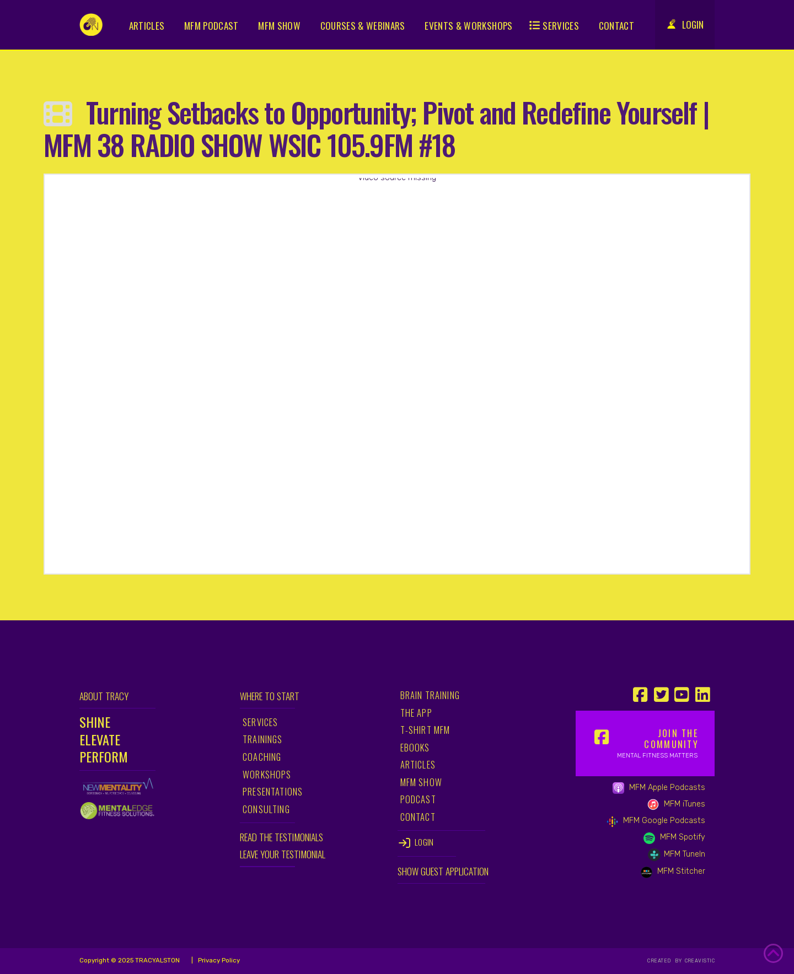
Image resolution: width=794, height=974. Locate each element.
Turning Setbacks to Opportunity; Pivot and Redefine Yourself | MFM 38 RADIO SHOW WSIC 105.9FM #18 (376, 127)
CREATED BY (665, 961)
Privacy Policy (218, 960)
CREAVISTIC (699, 961)
